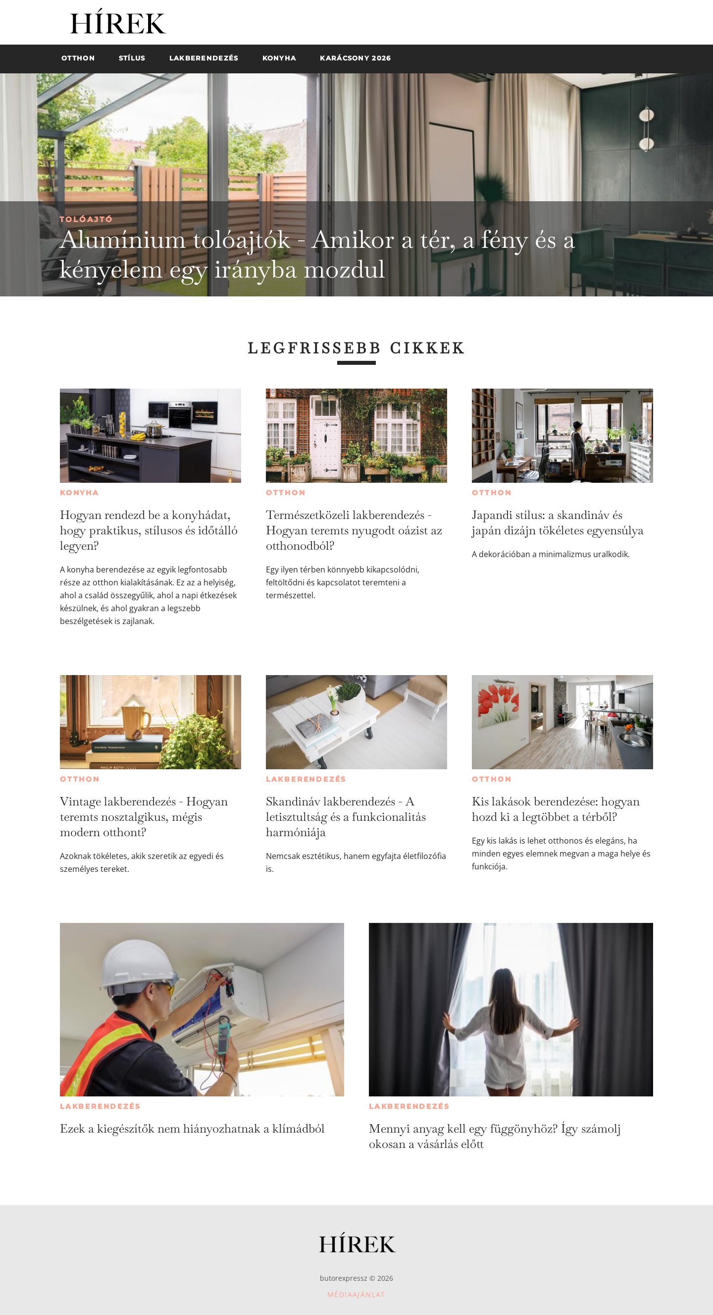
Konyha (80, 492)
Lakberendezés (306, 779)
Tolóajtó (86, 219)
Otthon (286, 492)
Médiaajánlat (356, 1294)
